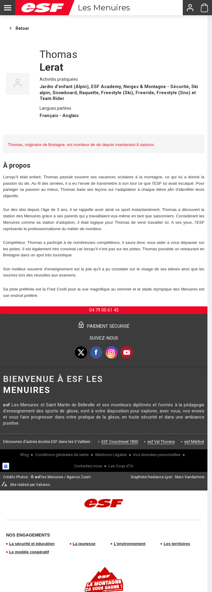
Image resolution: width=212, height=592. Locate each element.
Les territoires (177, 543)
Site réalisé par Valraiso (30, 485)
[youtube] (127, 352)
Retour (18, 28)
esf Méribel (194, 441)
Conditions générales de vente (62, 454)
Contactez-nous (88, 466)
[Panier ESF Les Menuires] (204, 7)
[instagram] (111, 352)
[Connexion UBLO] (5, 466)
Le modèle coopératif (29, 552)
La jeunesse (84, 543)
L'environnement (129, 543)
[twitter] (81, 352)
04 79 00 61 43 (103, 310)
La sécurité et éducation (32, 543)
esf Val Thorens (161, 441)
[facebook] (96, 352)
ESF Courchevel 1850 (119, 441)
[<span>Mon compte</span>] (190, 7)
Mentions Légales (111, 454)
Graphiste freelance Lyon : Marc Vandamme (167, 477)
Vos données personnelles (156, 454)
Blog (24, 454)
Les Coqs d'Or (120, 466)
